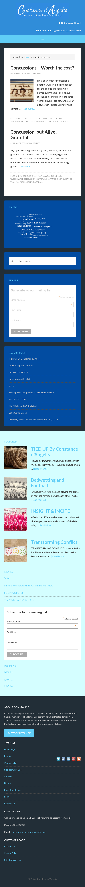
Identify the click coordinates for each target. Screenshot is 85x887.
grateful (40, 179)
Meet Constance (19, 733)
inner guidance (64, 179)
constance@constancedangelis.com (62, 30)
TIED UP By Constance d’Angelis (25, 358)
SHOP (7, 796)
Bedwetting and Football (21, 365)
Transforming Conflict (19, 379)
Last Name (16, 320)
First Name (16, 310)
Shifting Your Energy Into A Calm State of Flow (31, 392)
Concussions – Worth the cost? (42, 67)
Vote (11, 385)
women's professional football (52, 121)
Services (8, 776)
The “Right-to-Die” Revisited (23, 406)
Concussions (28, 118)
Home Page (9, 749)
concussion (30, 121)
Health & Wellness (45, 118)
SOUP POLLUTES (17, 399)
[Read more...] (28, 108)
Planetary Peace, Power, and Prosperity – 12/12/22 (33, 419)
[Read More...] (40, 468)
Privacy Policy (10, 763)
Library (58, 118)
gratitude (51, 179)
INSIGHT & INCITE (18, 372)
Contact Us (9, 803)
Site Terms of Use (13, 769)
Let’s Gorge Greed (18, 412)
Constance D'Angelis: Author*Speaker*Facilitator (42, 11)
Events (7, 756)
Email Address (41, 300)
